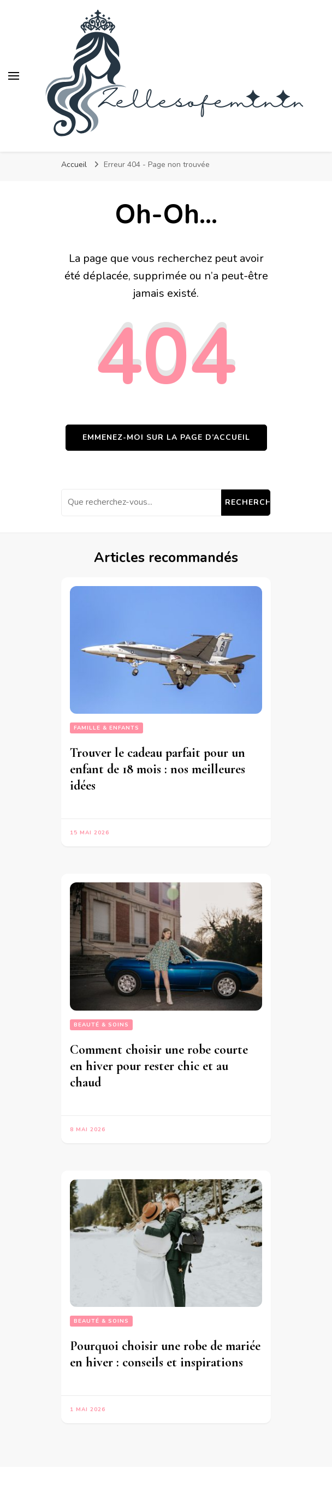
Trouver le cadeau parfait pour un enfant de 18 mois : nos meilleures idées (157, 769)
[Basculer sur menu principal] (13, 76)
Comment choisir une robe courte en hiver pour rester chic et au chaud (159, 1066)
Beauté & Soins (101, 1025)
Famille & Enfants (106, 728)
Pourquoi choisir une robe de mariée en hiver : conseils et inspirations (165, 1354)
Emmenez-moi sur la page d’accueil (166, 437)
